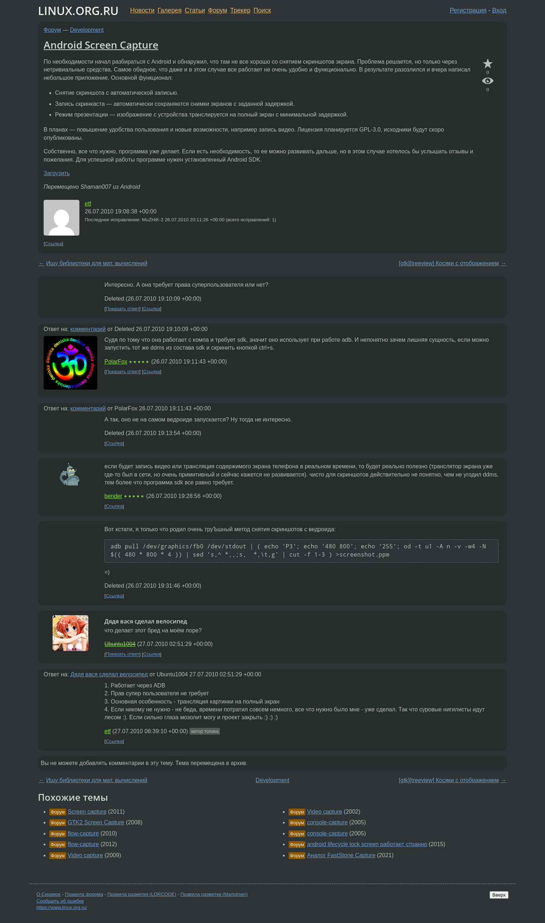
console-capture (327, 822)
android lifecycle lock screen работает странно (367, 844)
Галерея (170, 10)
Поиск (262, 10)
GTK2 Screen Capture (96, 822)
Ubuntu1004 (120, 644)
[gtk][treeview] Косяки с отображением (449, 263)
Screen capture (87, 812)
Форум (217, 10)
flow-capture (83, 833)
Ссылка (53, 243)
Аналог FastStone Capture (341, 855)
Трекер (240, 10)
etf (88, 204)
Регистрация (468, 10)
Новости (142, 10)
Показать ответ (122, 308)
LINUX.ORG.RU (78, 10)
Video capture (85, 855)
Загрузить (57, 173)
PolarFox (115, 362)
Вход (499, 10)
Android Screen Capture (101, 44)
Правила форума (84, 894)
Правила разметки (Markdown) (213, 894)
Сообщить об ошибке (60, 901)
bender (113, 496)
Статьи (195, 10)
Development (87, 30)
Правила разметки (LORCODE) (141, 894)
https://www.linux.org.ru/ (61, 907)
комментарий (88, 329)
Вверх (499, 895)
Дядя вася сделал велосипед (109, 674)
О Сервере (48, 894)
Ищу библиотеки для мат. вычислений (96, 263)
